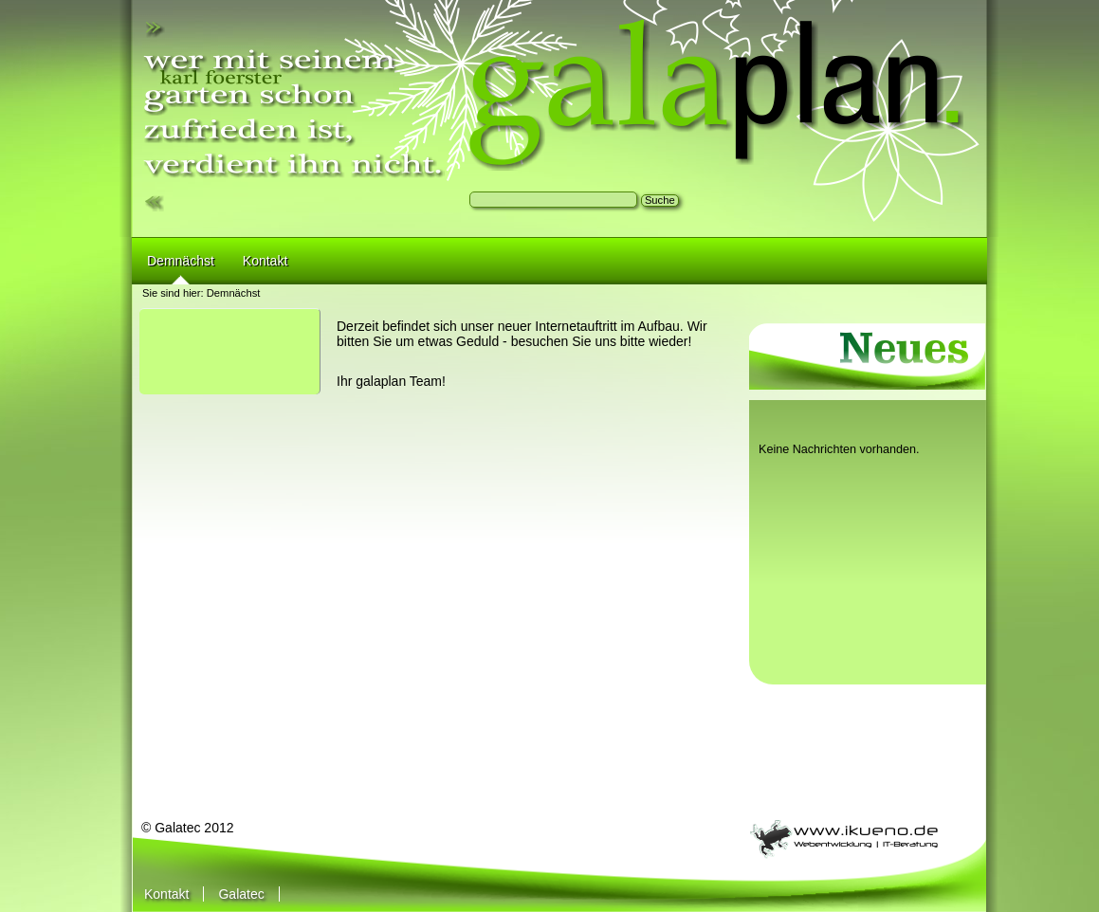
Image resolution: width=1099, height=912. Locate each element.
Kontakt (166, 894)
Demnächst (234, 293)
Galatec (241, 894)
